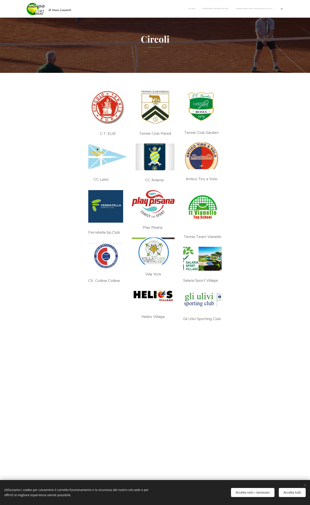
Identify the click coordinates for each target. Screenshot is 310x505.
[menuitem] (164, 8)
